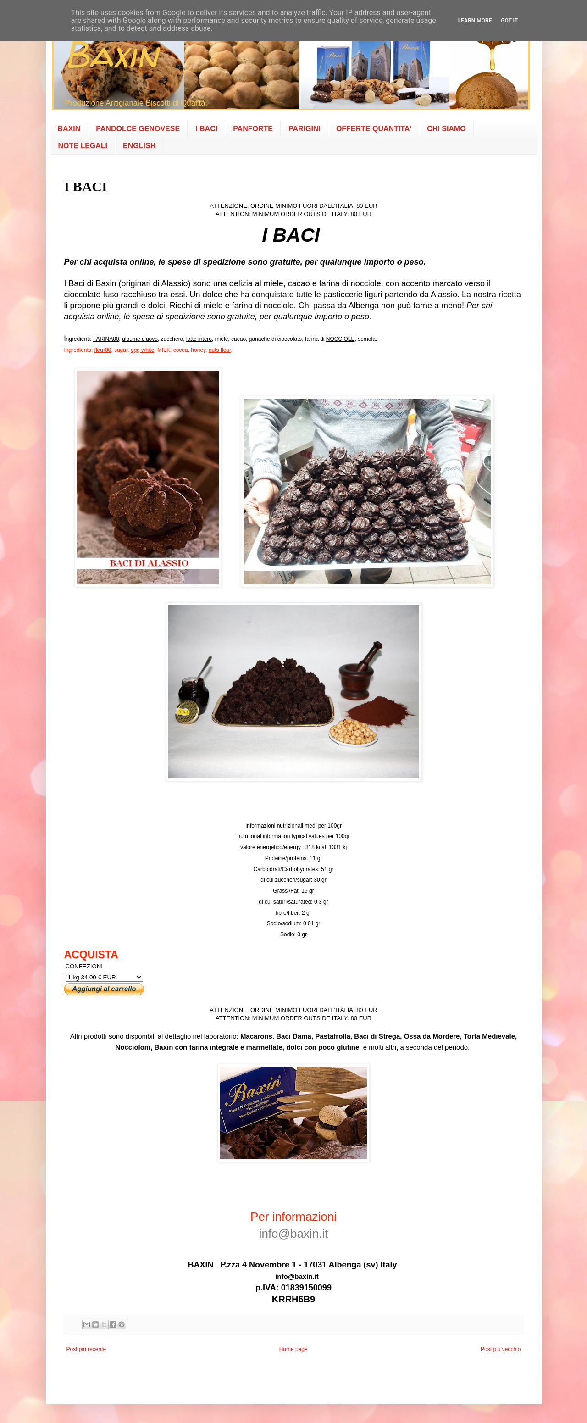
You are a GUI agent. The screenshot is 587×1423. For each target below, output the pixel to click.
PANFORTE (253, 129)
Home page (293, 1349)
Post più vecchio (501, 1349)
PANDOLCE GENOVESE (138, 129)
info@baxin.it (293, 1233)
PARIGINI (304, 129)
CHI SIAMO (446, 129)
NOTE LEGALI (83, 146)
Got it (509, 20)
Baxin (111, 54)
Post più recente (86, 1349)
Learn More (475, 20)
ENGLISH (139, 146)
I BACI (206, 129)
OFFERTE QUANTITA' (373, 129)
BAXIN (69, 129)
